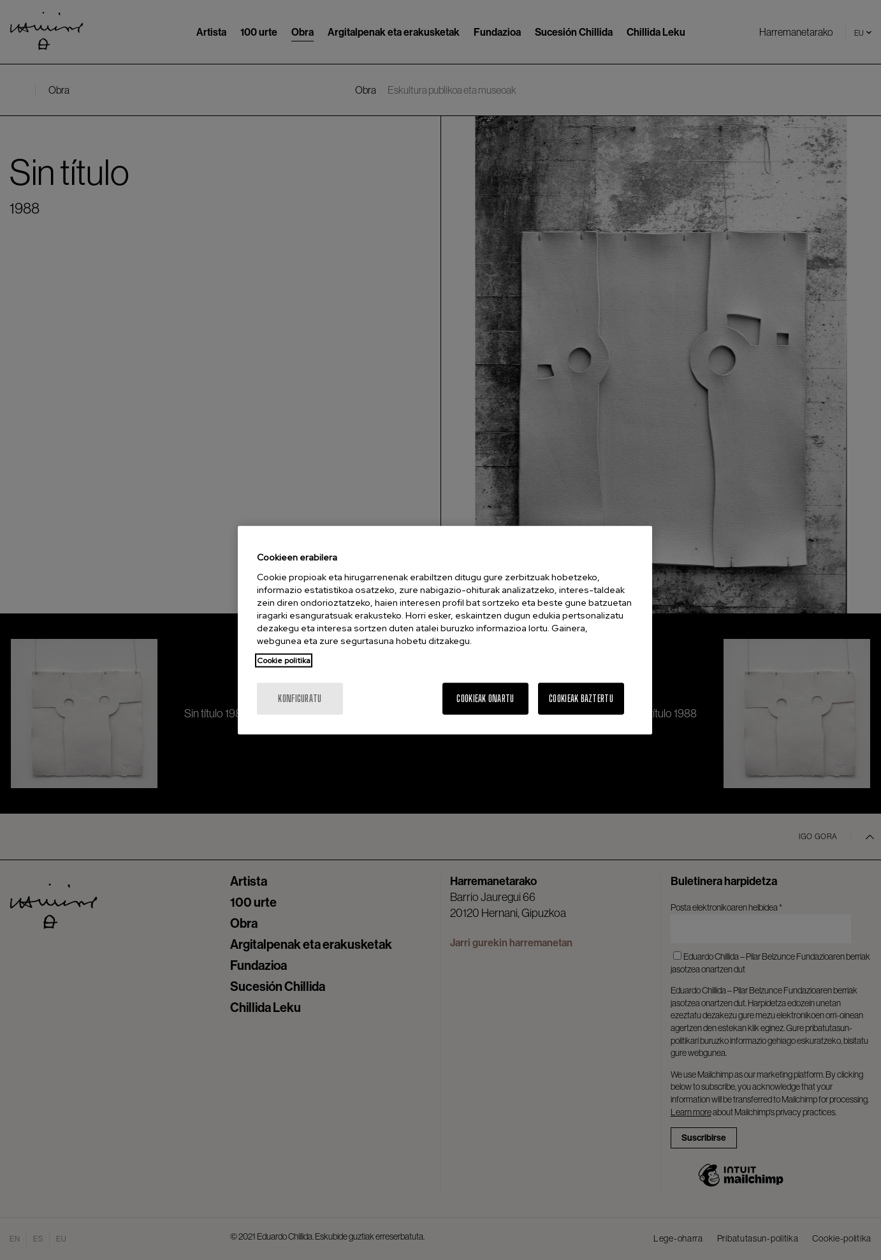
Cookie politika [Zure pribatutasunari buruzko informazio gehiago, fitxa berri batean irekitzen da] (283, 660)
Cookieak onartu (485, 697)
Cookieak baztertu (581, 697)
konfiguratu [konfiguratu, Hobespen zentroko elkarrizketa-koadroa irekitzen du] (299, 697)
